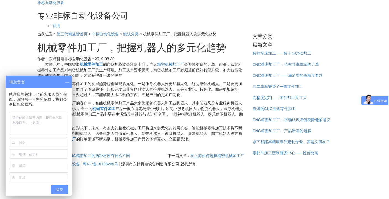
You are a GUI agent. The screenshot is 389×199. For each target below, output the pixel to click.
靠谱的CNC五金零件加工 (274, 108)
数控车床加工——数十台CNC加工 (282, 53)
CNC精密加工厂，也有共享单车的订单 (286, 64)
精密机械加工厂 (170, 64)
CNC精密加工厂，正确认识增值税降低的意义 (291, 119)
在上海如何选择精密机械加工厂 (217, 155)
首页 (56, 25)
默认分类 (131, 34)
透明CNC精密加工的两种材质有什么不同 (95, 155)
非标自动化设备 (50, 3)
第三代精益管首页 (72, 34)
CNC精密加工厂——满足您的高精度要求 (288, 75)
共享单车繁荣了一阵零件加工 (278, 86)
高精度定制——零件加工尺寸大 (280, 97)
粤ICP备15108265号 (100, 164)
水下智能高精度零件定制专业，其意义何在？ (291, 142)
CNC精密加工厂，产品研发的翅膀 (282, 131)
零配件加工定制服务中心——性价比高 (285, 153)
